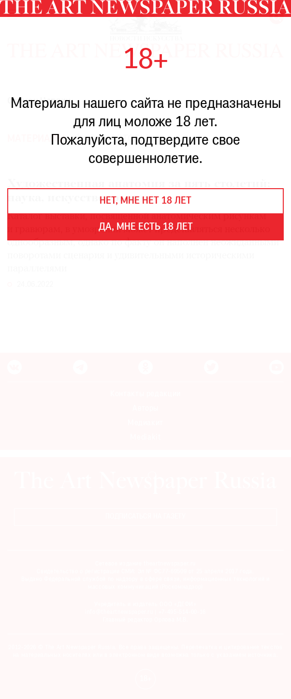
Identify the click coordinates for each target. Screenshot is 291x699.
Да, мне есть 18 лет (146, 227)
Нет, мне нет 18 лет (145, 201)
